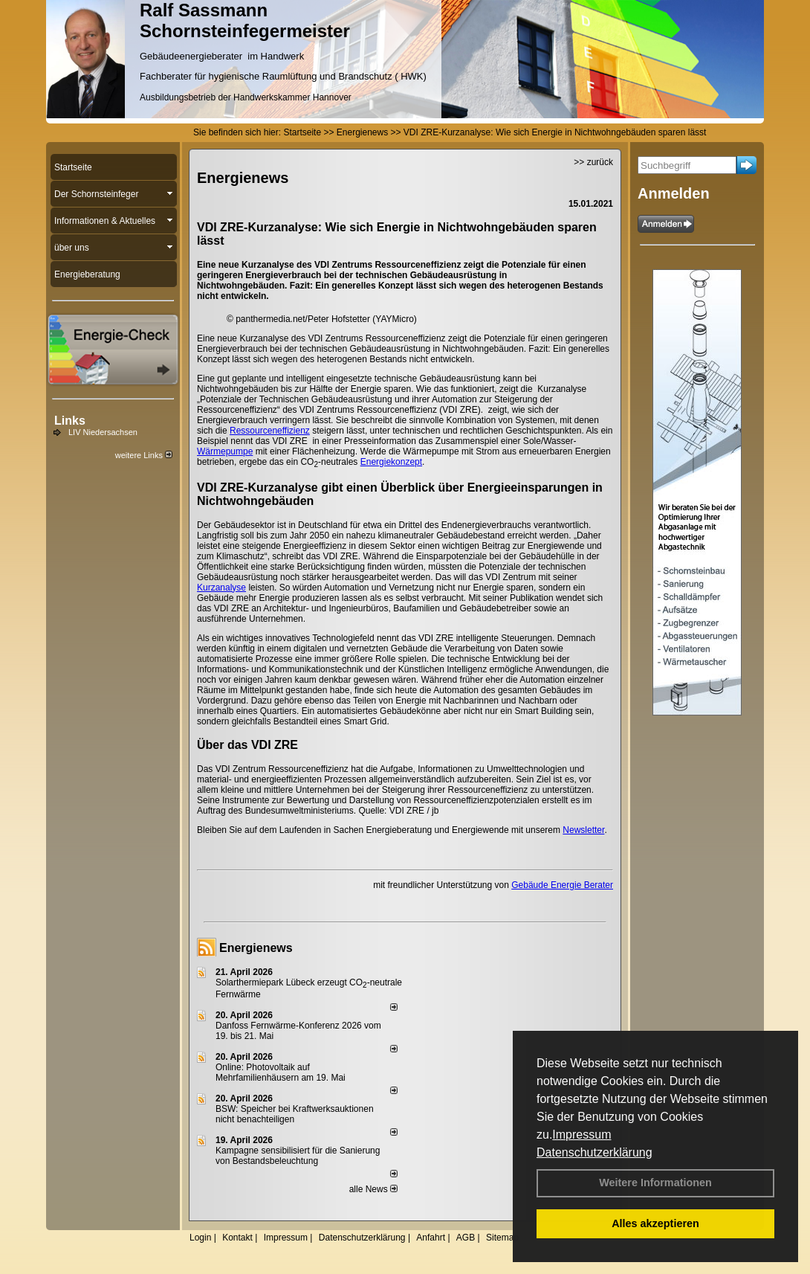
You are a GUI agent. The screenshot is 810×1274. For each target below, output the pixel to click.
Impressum (581, 1134)
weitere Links (143, 455)
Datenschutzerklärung (594, 1152)
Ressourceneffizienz (270, 430)
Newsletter (583, 830)
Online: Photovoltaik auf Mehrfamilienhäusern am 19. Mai (281, 1072)
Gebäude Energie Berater (562, 885)
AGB (465, 1237)
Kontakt (237, 1237)
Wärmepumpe (225, 451)
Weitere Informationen (655, 1182)
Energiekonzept (391, 462)
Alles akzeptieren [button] (655, 1223)
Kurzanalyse (221, 587)
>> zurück (593, 162)
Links (69, 420)
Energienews (256, 948)
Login (200, 1237)
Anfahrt (430, 1237)
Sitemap (502, 1237)
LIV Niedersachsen (102, 432)
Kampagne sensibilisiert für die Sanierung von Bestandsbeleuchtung (298, 1155)
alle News (373, 1189)
